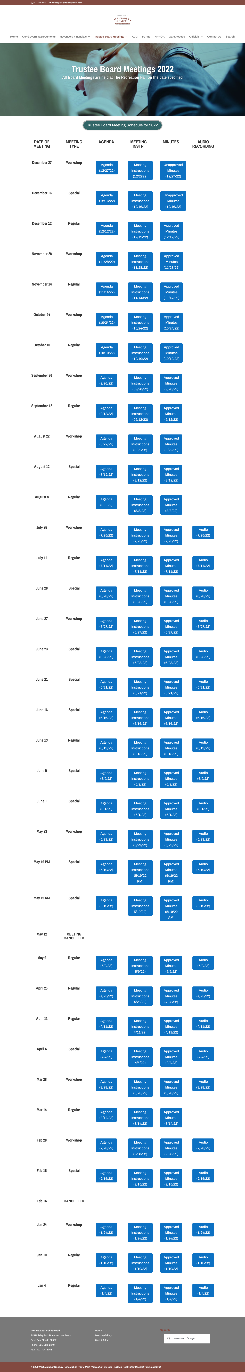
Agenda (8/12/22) (106, 471)
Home (14, 36)
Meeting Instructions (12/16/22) (140, 201)
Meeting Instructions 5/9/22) (140, 965)
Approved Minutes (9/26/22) (171, 383)
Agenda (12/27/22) (107, 167)
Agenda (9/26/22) (106, 380)
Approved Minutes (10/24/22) (171, 322)
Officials (194, 36)
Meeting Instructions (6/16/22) (140, 717)
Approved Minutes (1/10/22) (171, 1263)
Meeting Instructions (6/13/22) (140, 748)
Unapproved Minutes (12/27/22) (173, 170)
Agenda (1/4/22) (106, 1290)
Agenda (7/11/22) (106, 563)
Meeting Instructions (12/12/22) (140, 231)
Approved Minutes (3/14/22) (171, 1117)
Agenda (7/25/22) (106, 532)
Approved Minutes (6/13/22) (171, 748)
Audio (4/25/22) (203, 993)
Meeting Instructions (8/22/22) (140, 444)
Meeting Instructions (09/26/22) (140, 383)
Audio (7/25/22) (203, 532)
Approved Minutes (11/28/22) (171, 261)
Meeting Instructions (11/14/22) (140, 292)
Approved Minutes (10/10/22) (171, 353)
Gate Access (177, 36)
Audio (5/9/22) (203, 963)
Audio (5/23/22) (203, 836)
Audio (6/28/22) (203, 593)
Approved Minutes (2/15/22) (171, 1178)
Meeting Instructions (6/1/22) (140, 809)
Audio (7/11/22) (203, 563)
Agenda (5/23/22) (106, 836)
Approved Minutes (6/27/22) (171, 626)
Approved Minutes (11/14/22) (171, 292)
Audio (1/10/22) (203, 1260)
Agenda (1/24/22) (106, 1229)
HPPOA (160, 36)
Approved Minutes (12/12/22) (171, 231)
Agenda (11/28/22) (107, 259)
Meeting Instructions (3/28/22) (140, 1087)
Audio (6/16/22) (203, 715)
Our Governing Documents (39, 36)
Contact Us (214, 36)
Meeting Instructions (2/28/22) (140, 1148)
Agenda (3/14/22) (106, 1115)
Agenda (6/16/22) (106, 715)
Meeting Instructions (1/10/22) (140, 1263)
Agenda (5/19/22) (106, 867)
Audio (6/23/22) (203, 654)
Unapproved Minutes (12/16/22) (173, 201)
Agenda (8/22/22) (106, 441)
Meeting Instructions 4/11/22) (140, 1026)
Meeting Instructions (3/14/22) (140, 1117)
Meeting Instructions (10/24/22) (140, 322)
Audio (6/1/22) (203, 806)
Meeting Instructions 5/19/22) (140, 906)
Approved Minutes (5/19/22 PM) (171, 872)
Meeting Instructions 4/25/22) (140, 996)
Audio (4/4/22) (203, 1054)
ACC (135, 36)
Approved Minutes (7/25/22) (171, 535)
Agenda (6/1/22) (106, 806)
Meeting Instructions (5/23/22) (140, 839)
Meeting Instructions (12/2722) (140, 170)
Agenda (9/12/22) (106, 411)
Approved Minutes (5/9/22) (171, 965)
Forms (146, 36)
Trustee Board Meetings (109, 36)
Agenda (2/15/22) (106, 1175)
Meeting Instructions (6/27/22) (140, 626)
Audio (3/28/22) (203, 1084)
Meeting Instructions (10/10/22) (140, 353)
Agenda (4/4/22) (106, 1054)
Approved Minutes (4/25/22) (171, 996)
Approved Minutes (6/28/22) (171, 596)
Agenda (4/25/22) (106, 993)
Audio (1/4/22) (203, 1290)
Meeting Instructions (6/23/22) (140, 657)
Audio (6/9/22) (203, 775)
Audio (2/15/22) (203, 1175)
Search (230, 36)
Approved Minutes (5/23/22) (171, 839)
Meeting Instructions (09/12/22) (140, 413)
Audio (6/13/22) (203, 745)
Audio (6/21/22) (203, 684)
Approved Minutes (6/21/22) (171, 687)
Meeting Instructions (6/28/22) (140, 596)
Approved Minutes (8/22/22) (171, 444)
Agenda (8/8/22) (106, 502)
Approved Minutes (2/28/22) (171, 1148)
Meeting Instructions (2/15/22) (140, 1178)
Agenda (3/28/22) (106, 1084)
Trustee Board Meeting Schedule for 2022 (122, 125)
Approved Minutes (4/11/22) (171, 1026)
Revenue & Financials (73, 36)
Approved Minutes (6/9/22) (171, 778)
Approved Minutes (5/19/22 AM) (171, 908)
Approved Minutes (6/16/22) (171, 717)
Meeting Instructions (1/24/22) (140, 1232)
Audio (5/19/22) (203, 867)
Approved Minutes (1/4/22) (171, 1293)
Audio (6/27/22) (203, 623)
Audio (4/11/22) (203, 1023)
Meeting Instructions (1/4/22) (140, 1293)
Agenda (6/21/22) (106, 684)
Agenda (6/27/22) (106, 623)
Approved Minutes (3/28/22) (171, 1087)
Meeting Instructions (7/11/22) (140, 565)
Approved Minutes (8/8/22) (171, 505)
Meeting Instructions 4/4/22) (140, 1057)
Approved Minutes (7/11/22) (171, 565)
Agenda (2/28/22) (106, 1145)
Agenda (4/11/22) (106, 1023)
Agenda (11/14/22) (107, 289)
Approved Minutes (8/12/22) (171, 474)
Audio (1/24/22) (203, 1229)
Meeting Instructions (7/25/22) (140, 535)
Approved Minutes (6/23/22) (171, 657)
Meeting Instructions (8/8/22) (140, 505)
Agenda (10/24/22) (107, 319)
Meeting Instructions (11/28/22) (140, 261)
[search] (187, 1339)
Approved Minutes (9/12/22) (171, 413)
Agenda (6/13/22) (106, 745)
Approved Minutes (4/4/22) (171, 1057)
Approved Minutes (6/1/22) (171, 809)
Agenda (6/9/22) (106, 775)
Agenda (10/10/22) (107, 350)
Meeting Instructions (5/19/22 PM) (140, 872)
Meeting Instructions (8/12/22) (140, 474)
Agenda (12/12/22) (107, 228)
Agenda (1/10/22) (106, 1260)
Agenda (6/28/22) (106, 593)
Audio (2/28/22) (203, 1145)
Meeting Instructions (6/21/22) (140, 687)
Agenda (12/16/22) (107, 198)
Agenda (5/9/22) (106, 963)
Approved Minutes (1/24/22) (171, 1232)
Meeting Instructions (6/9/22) (140, 778)
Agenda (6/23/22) (106, 654)
